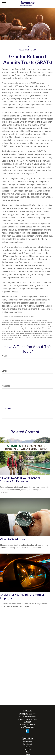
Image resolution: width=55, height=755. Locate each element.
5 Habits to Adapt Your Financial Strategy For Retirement (20, 479)
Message (6, 386)
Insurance (27, 749)
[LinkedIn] (27, 731)
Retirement (27, 741)
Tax (27, 752)
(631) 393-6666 (30, 714)
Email (4, 371)
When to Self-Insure (12, 539)
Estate (27, 747)
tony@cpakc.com (27, 727)
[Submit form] (8, 409)
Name (4, 356)
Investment (27, 744)
